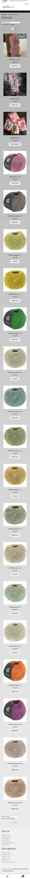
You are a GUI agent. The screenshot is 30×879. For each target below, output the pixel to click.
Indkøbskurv (19, 875)
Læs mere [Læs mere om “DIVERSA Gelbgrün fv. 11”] (15, 261)
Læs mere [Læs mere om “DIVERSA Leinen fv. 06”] (15, 574)
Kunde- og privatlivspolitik (20, 869)
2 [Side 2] (15, 28)
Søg (7, 876)
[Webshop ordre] (11, 22)
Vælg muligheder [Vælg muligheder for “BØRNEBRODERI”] (15, 144)
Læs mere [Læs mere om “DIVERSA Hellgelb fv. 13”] (15, 496)
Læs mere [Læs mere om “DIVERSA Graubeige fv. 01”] (15, 378)
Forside (5, 14)
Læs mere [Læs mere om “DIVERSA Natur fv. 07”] (15, 652)
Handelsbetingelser (7, 870)
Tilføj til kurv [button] (15, 65)
